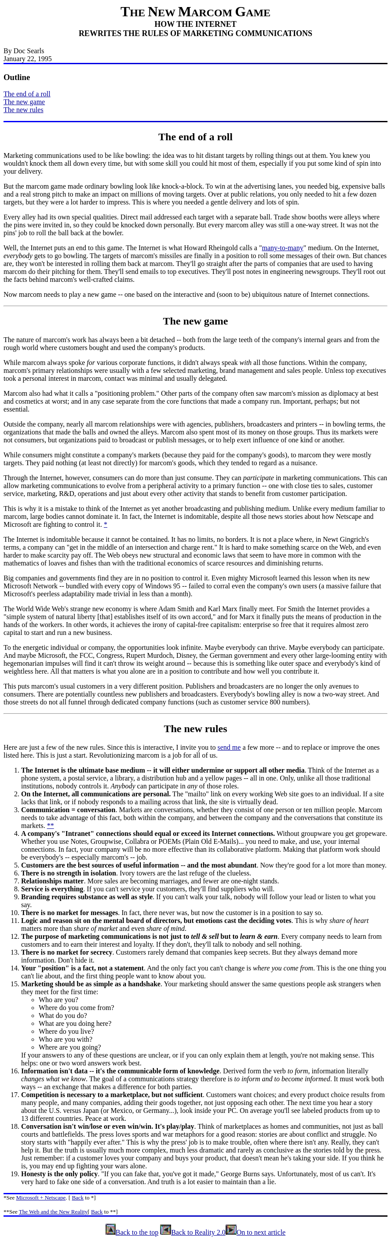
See (11, 1197)
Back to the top (132, 1232)
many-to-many (282, 248)
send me (229, 747)
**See (11, 1211)
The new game (24, 102)
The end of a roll (27, 94)
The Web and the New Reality (53, 1211)
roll (225, 136)
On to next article (256, 1232)
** (50, 825)
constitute (360, 817)
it (98, 524)
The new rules (24, 109)
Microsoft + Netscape (41, 1197)
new (192, 321)
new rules (205, 728)
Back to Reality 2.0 (193, 1232)
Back (78, 1197)
